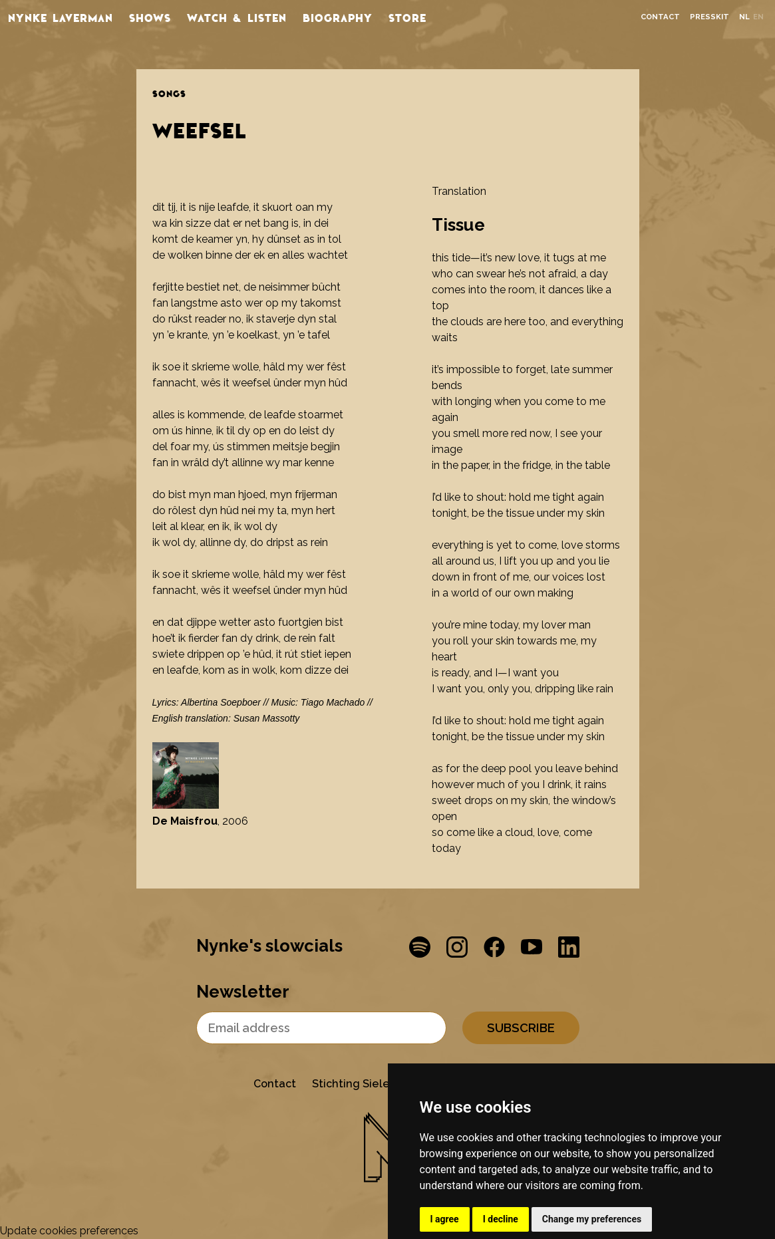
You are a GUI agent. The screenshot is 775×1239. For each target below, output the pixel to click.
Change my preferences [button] (591, 1219)
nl (744, 17)
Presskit (709, 17)
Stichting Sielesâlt (361, 1083)
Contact (660, 17)
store (407, 17)
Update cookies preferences (69, 1230)
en (758, 17)
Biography (338, 17)
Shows (150, 17)
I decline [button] (500, 1219)
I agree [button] (444, 1219)
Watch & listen (237, 17)
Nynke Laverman (60, 17)
